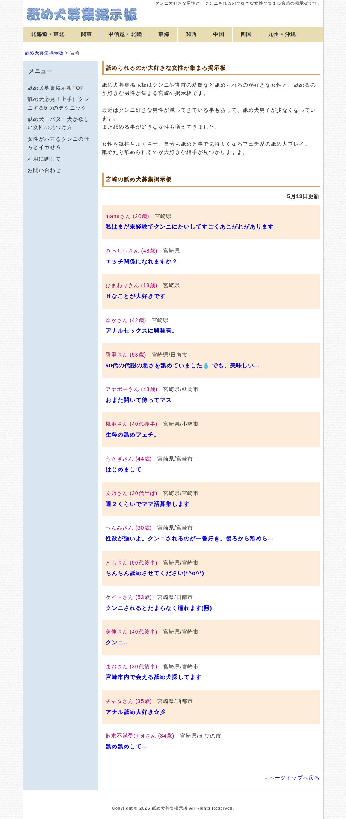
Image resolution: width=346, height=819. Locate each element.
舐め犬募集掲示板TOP (56, 88)
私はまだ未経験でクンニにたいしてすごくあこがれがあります (190, 226)
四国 (246, 34)
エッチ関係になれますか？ (142, 261)
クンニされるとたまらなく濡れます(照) (159, 608)
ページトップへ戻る (294, 778)
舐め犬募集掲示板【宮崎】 (83, 14)
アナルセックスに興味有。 (142, 330)
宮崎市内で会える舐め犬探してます (154, 677)
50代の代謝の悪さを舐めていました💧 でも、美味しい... (183, 365)
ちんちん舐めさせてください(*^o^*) (155, 573)
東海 (163, 34)
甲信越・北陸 (125, 34)
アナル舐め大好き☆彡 (136, 712)
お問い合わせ (44, 170)
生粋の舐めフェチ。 (133, 434)
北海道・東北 (48, 34)
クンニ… (118, 642)
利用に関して (44, 159)
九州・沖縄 (282, 34)
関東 (86, 34)
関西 (191, 34)
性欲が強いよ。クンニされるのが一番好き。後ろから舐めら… (190, 538)
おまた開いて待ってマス (139, 400)
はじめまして (124, 469)
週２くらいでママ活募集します (148, 504)
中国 (218, 34)
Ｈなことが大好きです (136, 296)
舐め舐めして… (127, 746)
